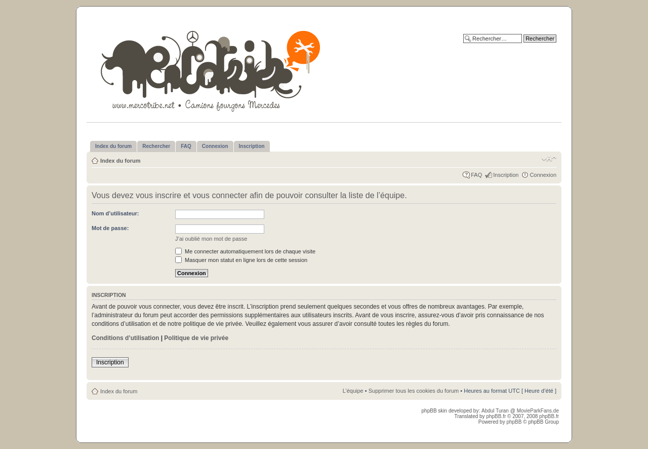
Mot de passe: (110, 228)
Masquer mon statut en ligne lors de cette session (241, 260)
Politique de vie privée (196, 338)
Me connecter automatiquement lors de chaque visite (245, 251)
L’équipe (353, 391)
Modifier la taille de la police (549, 158)
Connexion (543, 175)
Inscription (505, 175)
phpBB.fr (496, 416)
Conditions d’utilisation (125, 338)
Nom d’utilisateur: (115, 213)
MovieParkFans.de (538, 411)
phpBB (513, 422)
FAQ (476, 175)
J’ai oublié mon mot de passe (211, 239)
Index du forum (120, 161)
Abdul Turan (495, 411)
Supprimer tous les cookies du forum (414, 391)
